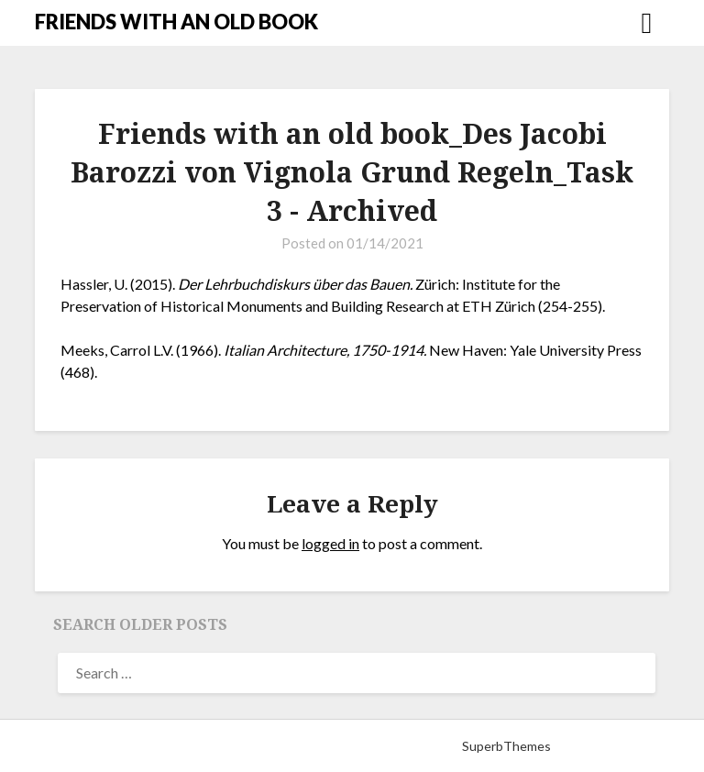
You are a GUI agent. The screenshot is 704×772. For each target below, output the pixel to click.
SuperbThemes (506, 746)
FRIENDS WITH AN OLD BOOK (176, 21)
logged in (330, 543)
